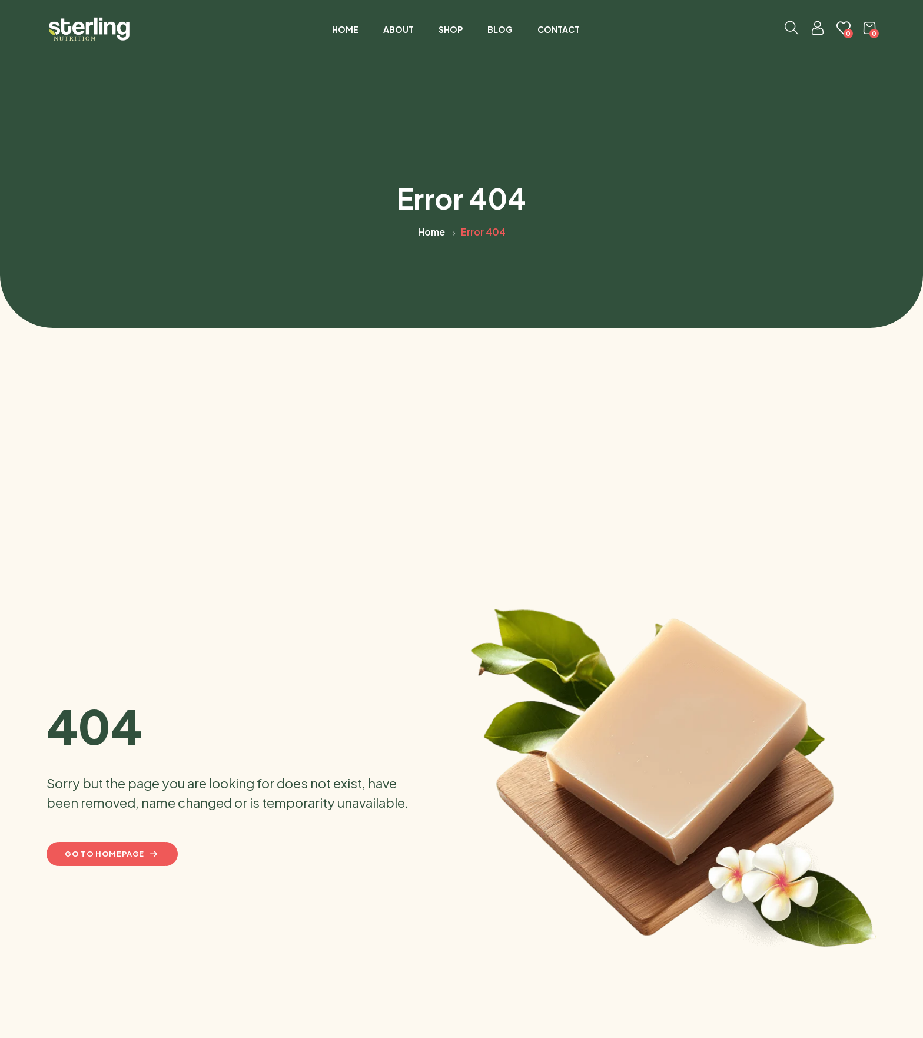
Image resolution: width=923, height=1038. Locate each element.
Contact (558, 29)
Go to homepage (112, 853)
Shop (451, 29)
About (398, 29)
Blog (500, 29)
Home (345, 29)
